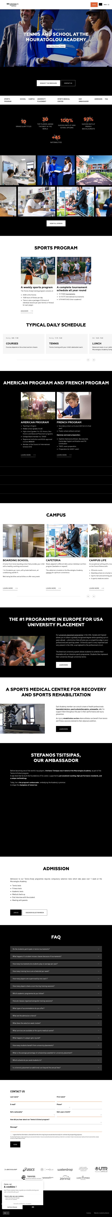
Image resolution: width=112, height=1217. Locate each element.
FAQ (106, 99)
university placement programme (71, 635)
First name (61, 1097)
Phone (59, 1104)
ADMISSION (98, 99)
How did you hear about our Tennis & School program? (29, 1119)
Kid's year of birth (63, 1112)
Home (49, 29)
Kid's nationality (16, 1112)
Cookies (88, 1213)
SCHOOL (23, 99)
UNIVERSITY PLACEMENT (41, 100)
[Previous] (88, 359)
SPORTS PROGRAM (7, 100)
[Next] (93, 359)
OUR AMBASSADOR (84, 100)
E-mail (13, 1104)
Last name (14, 1097)
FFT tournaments (69, 294)
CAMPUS (32, 99)
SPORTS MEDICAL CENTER (63, 100)
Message (13, 1127)
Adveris (107, 1213)
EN (6, 1213)
